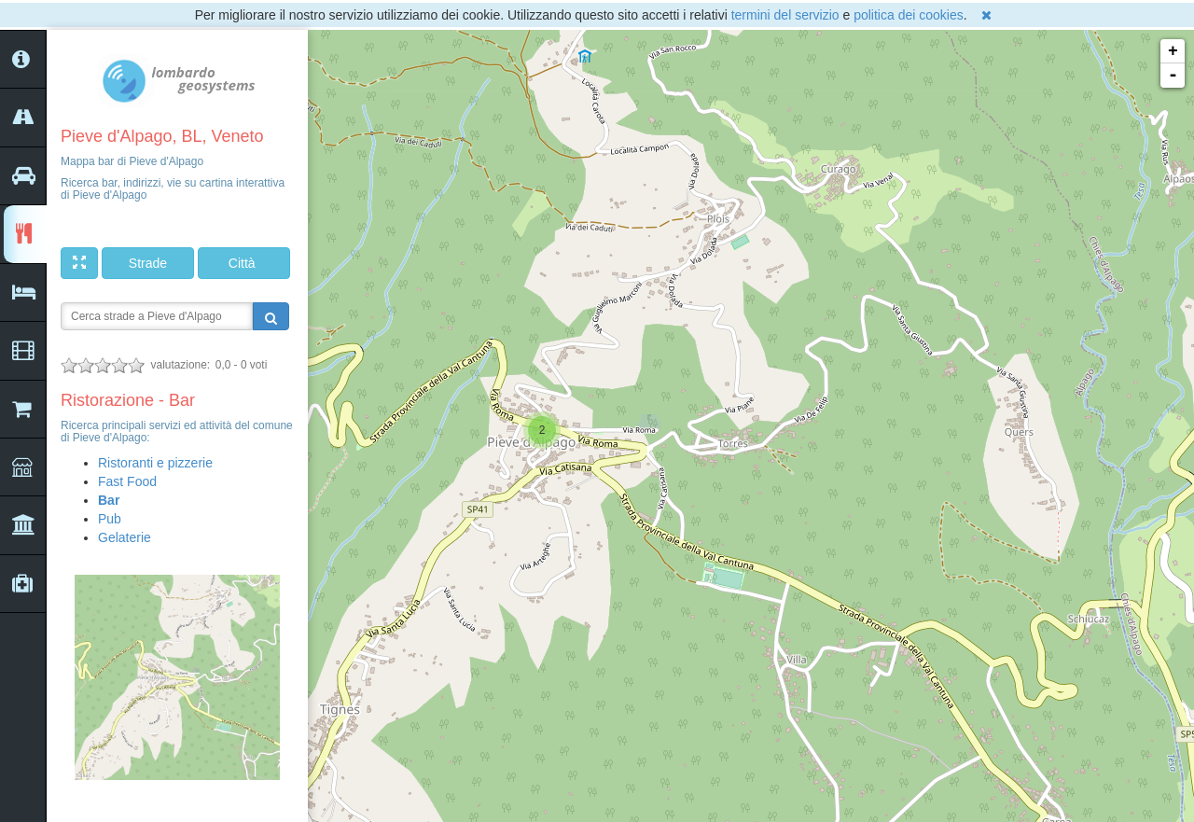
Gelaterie (124, 537)
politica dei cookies (909, 14)
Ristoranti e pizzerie (155, 462)
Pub (109, 518)
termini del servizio (785, 14)
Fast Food (127, 481)
